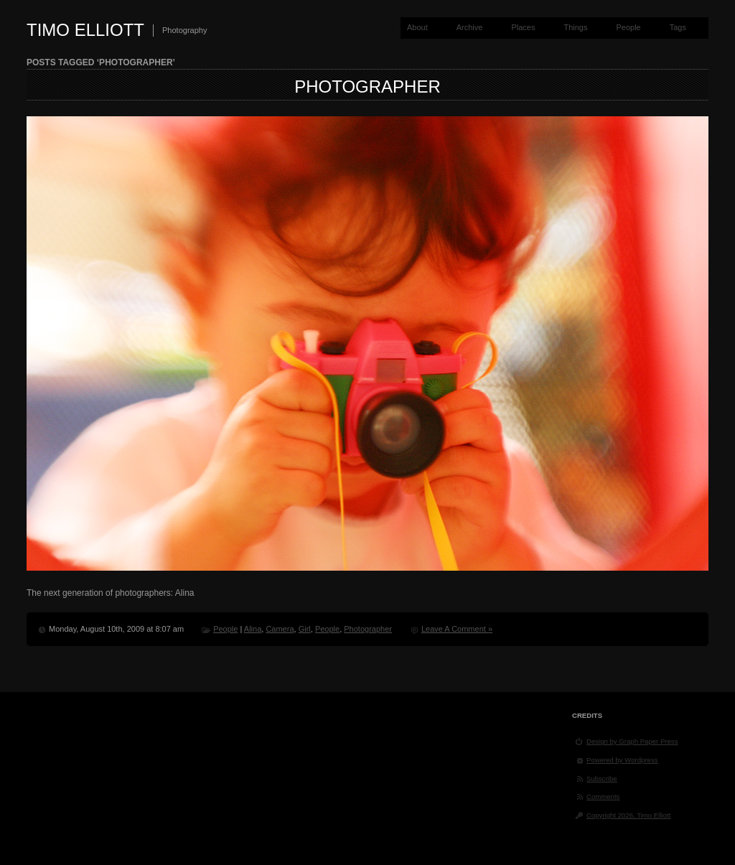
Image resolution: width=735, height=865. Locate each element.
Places (523, 27)
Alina (252, 629)
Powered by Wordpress (622, 760)
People (628, 27)
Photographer (367, 86)
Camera (280, 629)
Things (575, 27)
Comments (602, 796)
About (417, 27)
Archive (470, 27)
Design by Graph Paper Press (632, 741)
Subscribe (601, 778)
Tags (678, 27)
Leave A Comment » (456, 629)
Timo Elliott (85, 29)
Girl (305, 629)
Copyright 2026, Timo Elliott (628, 815)
